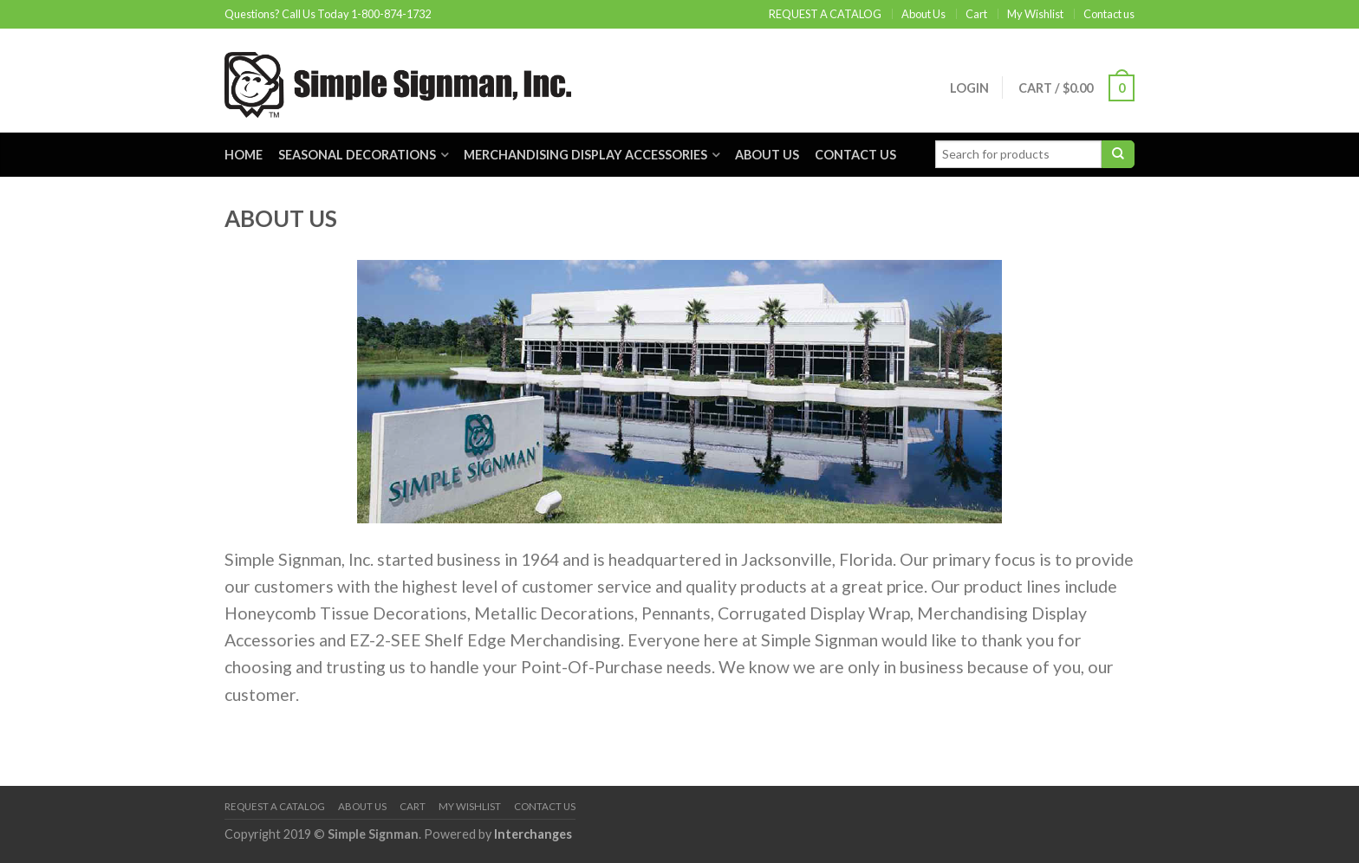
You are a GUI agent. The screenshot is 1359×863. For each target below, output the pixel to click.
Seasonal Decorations (357, 154)
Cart (976, 14)
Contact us (1109, 14)
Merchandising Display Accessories (585, 154)
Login (969, 88)
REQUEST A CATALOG (825, 14)
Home (243, 154)
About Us (923, 14)
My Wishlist (1035, 14)
